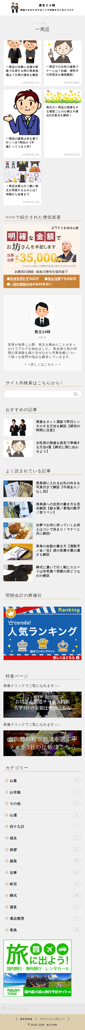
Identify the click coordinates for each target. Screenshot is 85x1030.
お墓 (45, 780)
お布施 (45, 792)
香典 (45, 929)
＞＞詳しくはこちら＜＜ (42, 364)
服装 (45, 860)
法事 (45, 872)
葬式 (45, 895)
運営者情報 (26, 1019)
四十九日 (45, 826)
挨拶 (45, 849)
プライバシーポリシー (52, 1019)
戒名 (45, 837)
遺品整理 (45, 918)
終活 (45, 883)
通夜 (45, 906)
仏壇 (45, 815)
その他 (45, 803)
